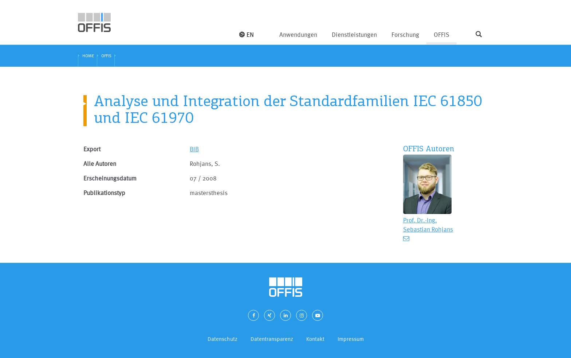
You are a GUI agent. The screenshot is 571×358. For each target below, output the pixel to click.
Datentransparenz (272, 339)
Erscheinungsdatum (110, 178)
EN (246, 34)
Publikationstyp (104, 192)
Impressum (351, 339)
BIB (194, 148)
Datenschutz (222, 339)
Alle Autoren (99, 163)
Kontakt (315, 339)
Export (92, 148)
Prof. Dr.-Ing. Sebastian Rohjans (428, 225)
